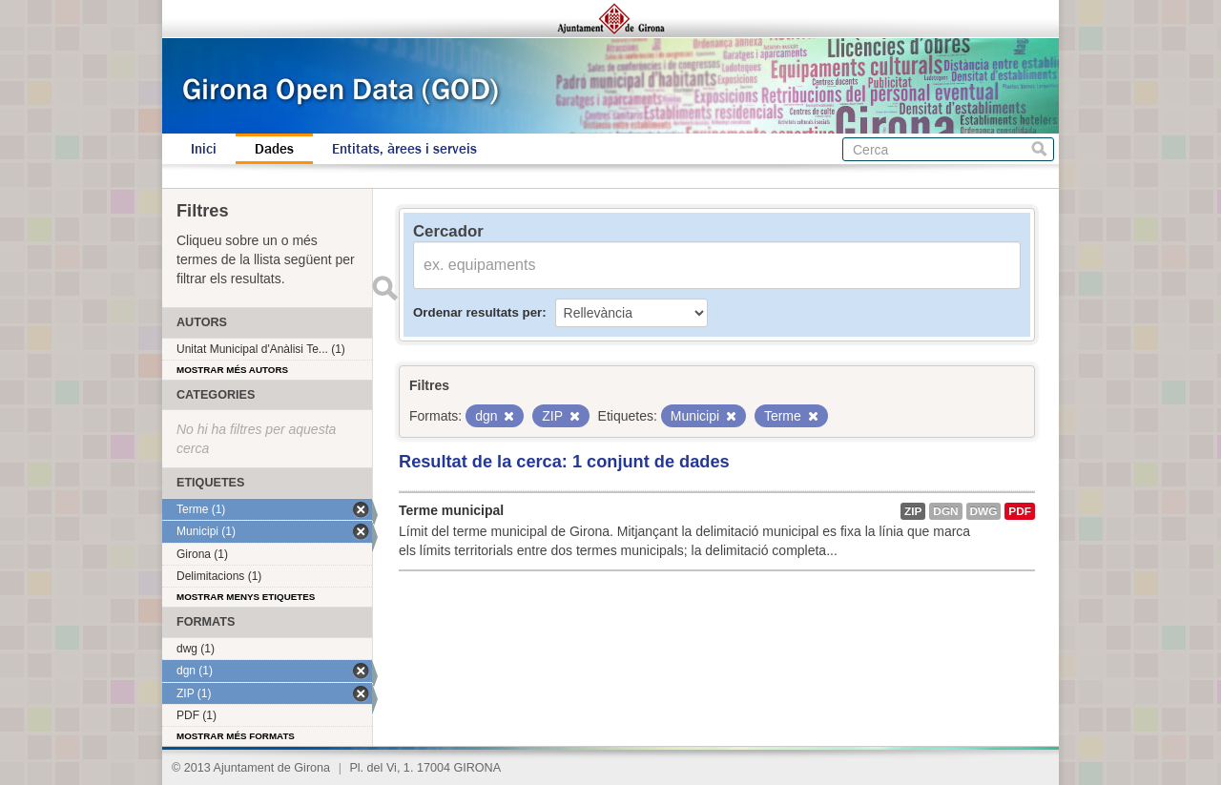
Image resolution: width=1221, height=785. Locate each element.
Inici (204, 148)
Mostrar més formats (235, 736)
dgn (945, 511)
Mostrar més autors (232, 369)
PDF (1019, 511)
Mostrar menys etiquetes (245, 596)
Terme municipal (451, 510)
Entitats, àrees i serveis (404, 148)
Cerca (1039, 149)
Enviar (384, 288)
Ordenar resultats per (477, 312)
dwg (984, 511)
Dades (274, 148)
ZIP (912, 511)
